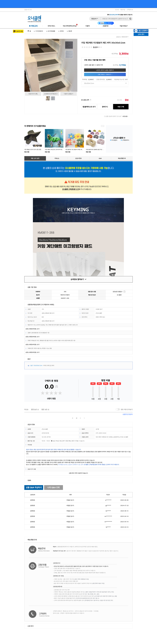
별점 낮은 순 (45, 409)
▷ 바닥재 (60, 31)
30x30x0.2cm (105, 83)
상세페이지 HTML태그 (51, 94)
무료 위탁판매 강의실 (70, 26)
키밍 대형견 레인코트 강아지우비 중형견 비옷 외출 (57, 149)
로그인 (117, 10)
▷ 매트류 (69, 31)
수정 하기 (31, 626)
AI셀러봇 (105, 26)
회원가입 (122, 10)
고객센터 (130, 10)
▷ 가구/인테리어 (38, 31)
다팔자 (87, 26)
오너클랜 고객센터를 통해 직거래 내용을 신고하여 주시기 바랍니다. (101, 464)
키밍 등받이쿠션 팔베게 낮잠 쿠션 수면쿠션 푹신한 (98, 149)
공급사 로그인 (28, 10)
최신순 (26, 409)
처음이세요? (124, 26)
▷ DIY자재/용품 (50, 31)
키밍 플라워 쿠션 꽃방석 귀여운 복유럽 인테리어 (77, 149)
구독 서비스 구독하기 (105, 74)
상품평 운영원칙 (128, 414)
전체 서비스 (51, 26)
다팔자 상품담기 (68, 94)
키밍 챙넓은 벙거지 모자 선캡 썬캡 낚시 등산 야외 (36, 149)
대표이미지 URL (33, 94)
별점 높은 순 (35, 409)
